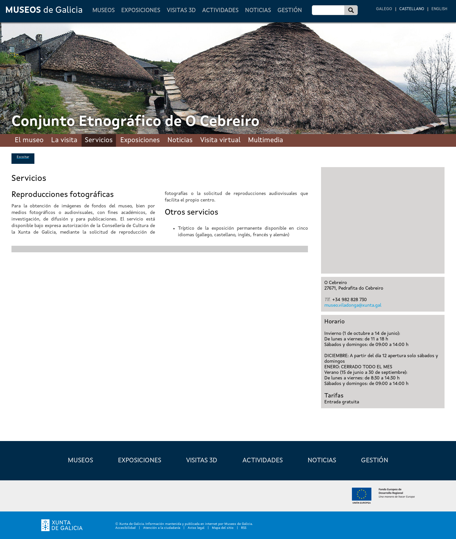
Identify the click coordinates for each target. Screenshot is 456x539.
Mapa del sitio (223, 527)
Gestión (289, 10)
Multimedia (265, 140)
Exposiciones (140, 10)
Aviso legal (196, 527)
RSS (243, 527)
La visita (64, 140)
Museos (103, 10)
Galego (384, 9)
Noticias (258, 10)
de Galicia (44, 10)
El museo (29, 140)
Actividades (220, 10)
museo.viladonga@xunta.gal (352, 305)
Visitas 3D (181, 10)
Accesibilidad (125, 527)
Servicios (99, 140)
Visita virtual (220, 140)
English (439, 9)
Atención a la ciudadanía (161, 527)
